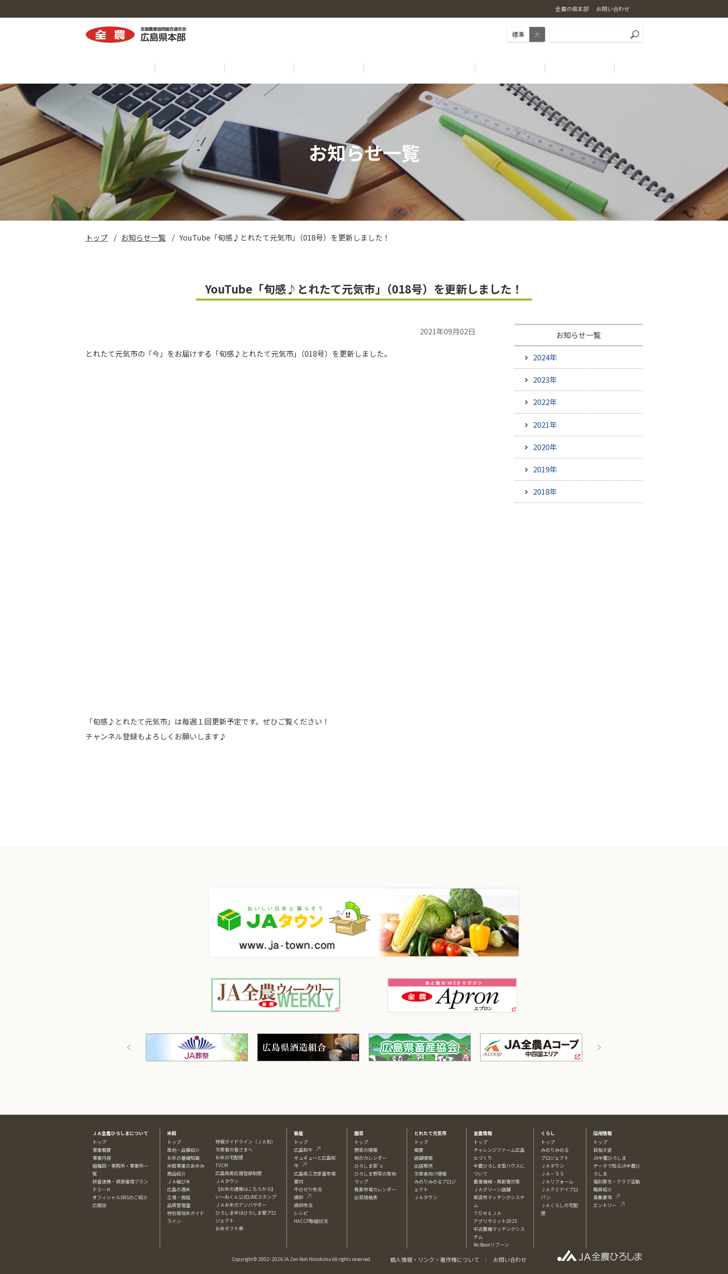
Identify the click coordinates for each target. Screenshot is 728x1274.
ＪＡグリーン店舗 (492, 1189)
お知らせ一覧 (143, 237)
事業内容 (101, 1157)
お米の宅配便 (229, 1157)
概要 (418, 1149)
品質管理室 (178, 1205)
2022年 (545, 401)
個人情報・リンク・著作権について (434, 1259)
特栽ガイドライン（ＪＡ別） (245, 1141)
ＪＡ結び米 (178, 1181)
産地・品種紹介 (183, 1149)
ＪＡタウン (425, 1197)
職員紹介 (602, 1189)
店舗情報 (423, 1157)
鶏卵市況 (303, 1205)
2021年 (545, 424)
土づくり (483, 1157)
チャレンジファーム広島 (499, 1149)
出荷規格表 (365, 1197)
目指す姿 (602, 1149)
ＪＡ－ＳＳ (552, 1173)
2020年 (545, 446)
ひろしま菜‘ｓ (369, 1165)
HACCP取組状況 (311, 1220)
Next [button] (599, 1047)
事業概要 (101, 1149)
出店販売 (423, 1165)
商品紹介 (176, 1173)
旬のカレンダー (370, 1157)
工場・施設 (178, 1197)
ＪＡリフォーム (557, 1181)
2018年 (545, 491)
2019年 (545, 469)
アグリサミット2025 (495, 1220)
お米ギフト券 (229, 1228)
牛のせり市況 (308, 1189)
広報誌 (99, 1205)
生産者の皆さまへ (234, 1149)
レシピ (301, 1212)
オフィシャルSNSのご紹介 (120, 1197)
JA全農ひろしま (609, 1157)
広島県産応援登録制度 (238, 1172)
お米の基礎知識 (183, 1157)
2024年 (545, 357)
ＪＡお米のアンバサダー (240, 1204)
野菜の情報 (365, 1149)
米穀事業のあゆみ (185, 1165)
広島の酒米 (178, 1189)
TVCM (221, 1165)
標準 (518, 34)
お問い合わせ (509, 1259)
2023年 (545, 379)
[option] (197, 1047)
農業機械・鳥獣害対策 (497, 1181)
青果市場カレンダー (375, 1189)
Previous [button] (129, 1047)
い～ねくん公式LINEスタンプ (245, 1196)
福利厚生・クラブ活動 (616, 1181)
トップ (96, 237)
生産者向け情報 (430, 1173)
